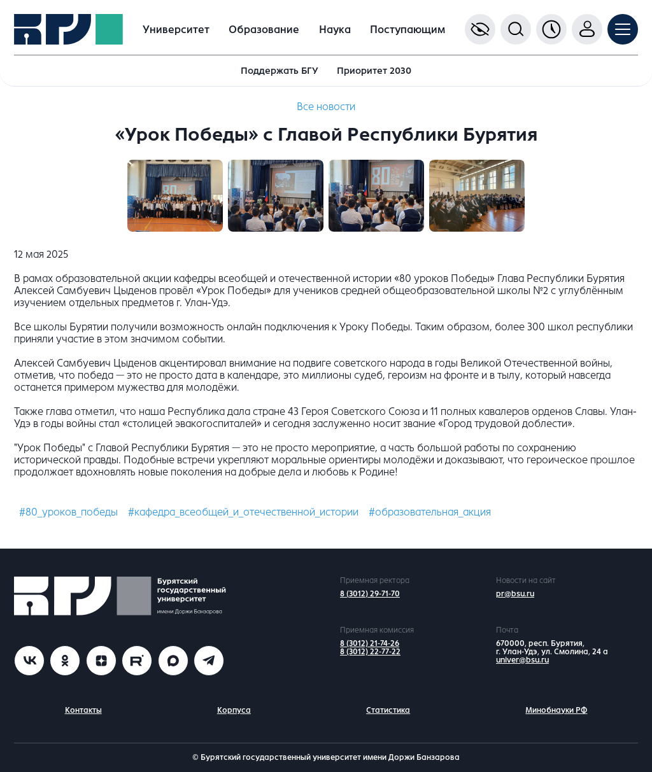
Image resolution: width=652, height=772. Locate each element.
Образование (264, 29)
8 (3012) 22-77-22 (370, 652)
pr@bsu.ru (515, 594)
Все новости (326, 106)
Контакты (83, 710)
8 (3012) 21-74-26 (369, 643)
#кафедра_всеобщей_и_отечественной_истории (243, 512)
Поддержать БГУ (279, 71)
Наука (335, 29)
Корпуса (234, 710)
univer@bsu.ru (522, 660)
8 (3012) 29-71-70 (370, 594)
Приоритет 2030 (374, 71)
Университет (176, 29)
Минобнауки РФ (556, 710)
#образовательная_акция (430, 512)
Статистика (388, 710)
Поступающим (407, 29)
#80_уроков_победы (68, 512)
